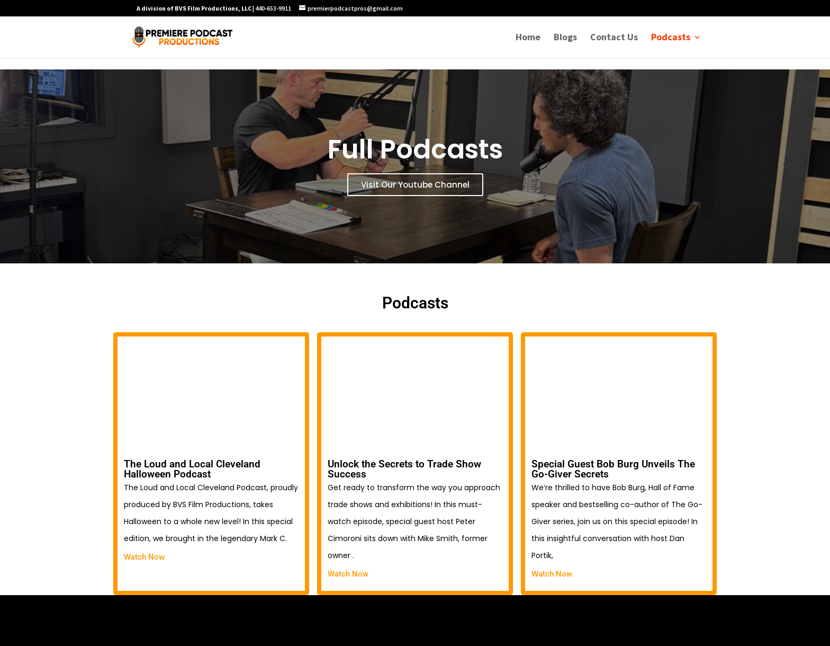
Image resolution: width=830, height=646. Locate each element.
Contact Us (614, 38)
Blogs (565, 38)
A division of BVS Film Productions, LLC (194, 8)
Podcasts (670, 38)
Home (528, 38)
